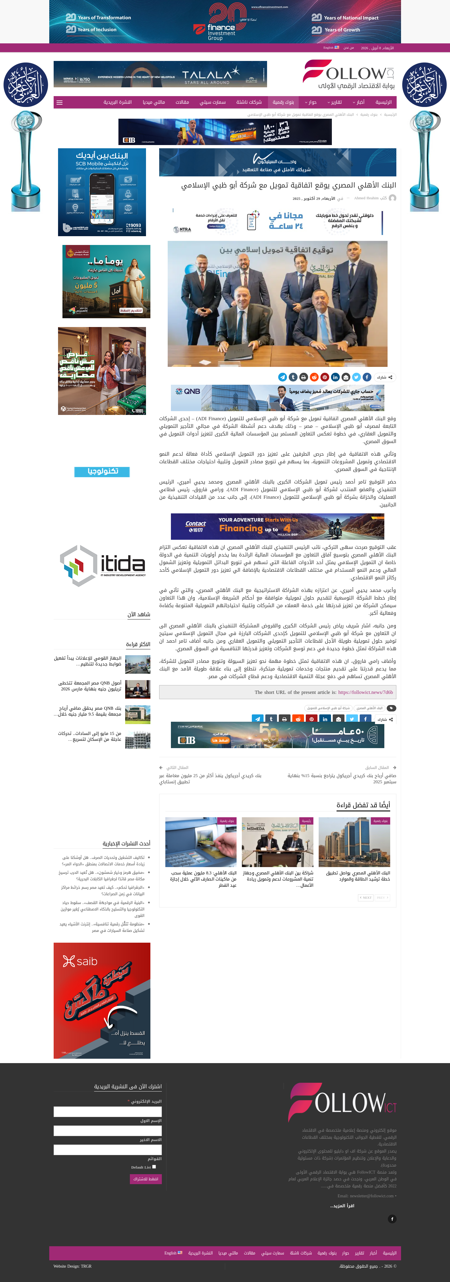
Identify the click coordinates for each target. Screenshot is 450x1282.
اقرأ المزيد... (342, 1206)
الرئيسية (384, 102)
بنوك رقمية (283, 102)
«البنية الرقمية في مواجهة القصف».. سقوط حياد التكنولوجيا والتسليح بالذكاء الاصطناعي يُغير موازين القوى (103, 909)
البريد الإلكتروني (145, 1101)
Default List (143, 1167)
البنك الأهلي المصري (369, 708)
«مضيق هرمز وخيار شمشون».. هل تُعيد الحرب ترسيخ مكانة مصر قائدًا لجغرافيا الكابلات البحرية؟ (102, 876)
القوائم (155, 1159)
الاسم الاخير (151, 1140)
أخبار (361, 102)
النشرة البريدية (117, 102)
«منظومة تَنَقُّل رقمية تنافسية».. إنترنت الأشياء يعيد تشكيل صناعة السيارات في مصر (102, 927)
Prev (382, 898)
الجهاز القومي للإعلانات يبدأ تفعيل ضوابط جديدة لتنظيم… (87, 661)
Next (365, 898)
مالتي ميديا (154, 102)
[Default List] (154, 1167)
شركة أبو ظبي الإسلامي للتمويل (328, 708)
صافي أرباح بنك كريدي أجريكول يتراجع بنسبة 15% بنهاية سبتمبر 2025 (342, 779)
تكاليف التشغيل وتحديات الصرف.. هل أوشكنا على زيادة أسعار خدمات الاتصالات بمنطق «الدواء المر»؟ (103, 861)
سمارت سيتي (212, 102)
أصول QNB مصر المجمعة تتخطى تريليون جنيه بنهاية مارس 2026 (89, 686)
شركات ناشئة (249, 102)
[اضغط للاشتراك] (146, 1179)
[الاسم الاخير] (108, 1150)
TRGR (86, 1266)
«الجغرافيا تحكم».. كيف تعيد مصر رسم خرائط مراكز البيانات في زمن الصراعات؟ (103, 891)
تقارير (336, 102)
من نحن (349, 48)
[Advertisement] (102, 794)
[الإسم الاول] (108, 1131)
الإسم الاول (151, 1121)
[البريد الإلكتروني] (108, 1111)
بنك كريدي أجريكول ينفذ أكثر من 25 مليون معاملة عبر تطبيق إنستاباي (210, 779)
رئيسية (306, 821)
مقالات (182, 102)
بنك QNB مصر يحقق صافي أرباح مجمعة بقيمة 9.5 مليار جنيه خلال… (87, 711)
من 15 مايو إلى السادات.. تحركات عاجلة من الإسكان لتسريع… (89, 736)
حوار (312, 102)
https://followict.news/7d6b (365, 692)
